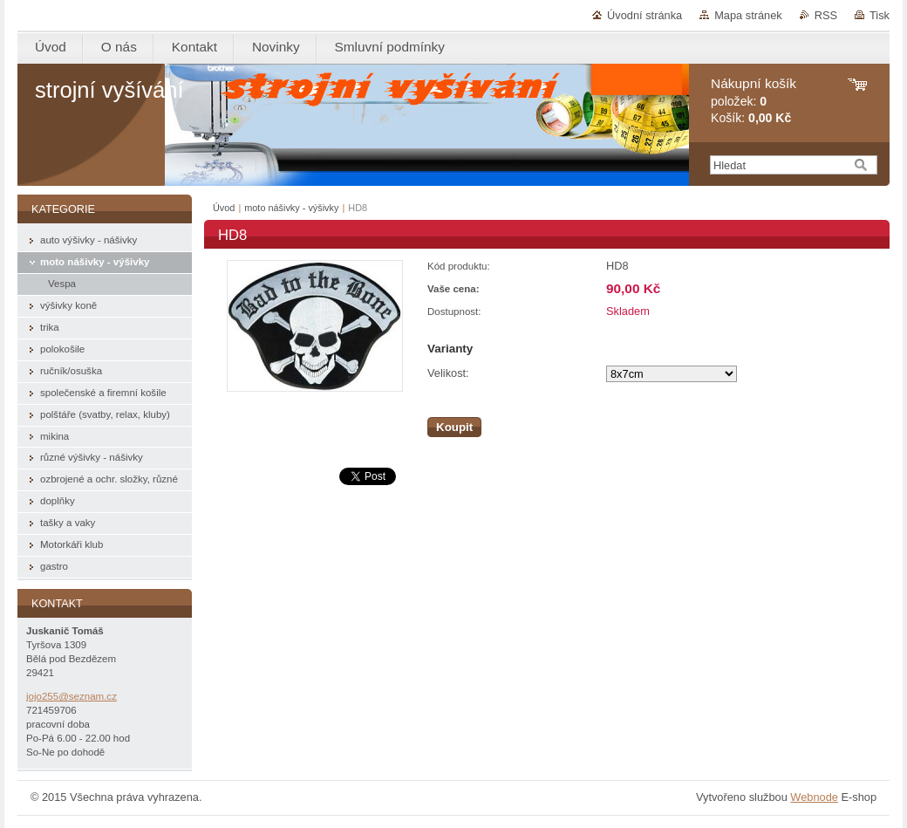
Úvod (224, 207)
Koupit (454, 427)
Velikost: (448, 373)
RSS (826, 15)
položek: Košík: (753, 101)
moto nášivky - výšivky (291, 207)
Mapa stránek (748, 15)
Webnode (814, 797)
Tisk (879, 15)
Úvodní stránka (644, 15)
